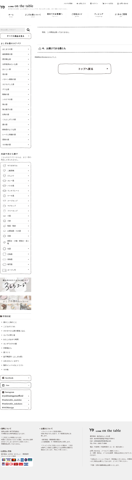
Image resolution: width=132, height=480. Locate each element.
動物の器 (5, 94)
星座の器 (5, 139)
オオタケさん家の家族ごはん (14, 331)
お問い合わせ (124, 3)
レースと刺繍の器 (9, 134)
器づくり (6, 352)
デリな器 (5, 89)
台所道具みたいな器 (10, 64)
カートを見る (109, 3)
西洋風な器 (6, 59)
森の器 (4, 124)
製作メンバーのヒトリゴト (13, 365)
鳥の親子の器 (7, 109)
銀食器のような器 (9, 129)
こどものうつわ (9, 326)
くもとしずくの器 (9, 119)
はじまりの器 (7, 49)
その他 (5, 369)
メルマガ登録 (68, 3)
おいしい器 (6, 69)
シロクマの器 (7, 99)
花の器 (4, 74)
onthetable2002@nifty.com (102, 441)
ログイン (95, 3)
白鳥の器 (5, 114)
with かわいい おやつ (11, 361)
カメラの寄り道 (9, 335)
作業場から (7, 348)
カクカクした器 (8, 84)
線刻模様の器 (7, 54)
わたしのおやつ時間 (10, 339)
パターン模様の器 (9, 79)
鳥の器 (4, 104)
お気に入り (82, 3)
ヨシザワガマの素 (10, 344)
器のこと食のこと (10, 322)
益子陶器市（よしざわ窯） (13, 357)
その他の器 (6, 144)
